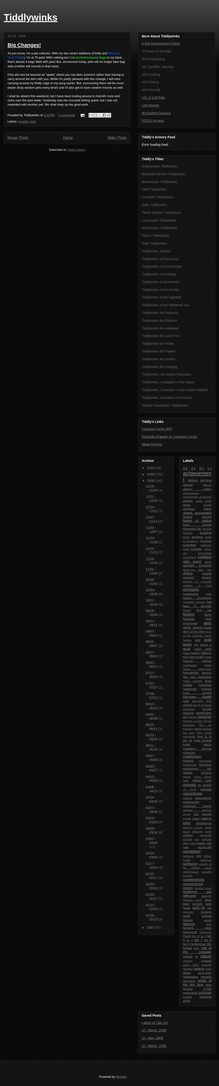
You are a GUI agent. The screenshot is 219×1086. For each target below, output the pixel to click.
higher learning (192, 681)
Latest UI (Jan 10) (155, 1023)
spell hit (198, 908)
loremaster (189, 736)
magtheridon (192, 756)
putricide (206, 839)
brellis (186, 537)
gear (207, 623)
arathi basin (203, 500)
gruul (186, 649)
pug (197, 839)
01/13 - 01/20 (152, 907)
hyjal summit (197, 693)
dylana (188, 573)
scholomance (191, 871)
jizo (185, 717)
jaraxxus (188, 713)
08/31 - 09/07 (152, 644)
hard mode (196, 657)
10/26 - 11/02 (152, 582)
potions (188, 835)
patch (196, 818)
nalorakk (205, 789)
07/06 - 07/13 (152, 696)
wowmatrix (189, 980)
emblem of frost (197, 585)
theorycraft (190, 932)
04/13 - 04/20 (152, 779)
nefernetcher (203, 798)
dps (209, 569)
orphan (187, 818)
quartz (192, 843)
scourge (187, 875)
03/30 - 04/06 (152, 799)
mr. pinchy (204, 785)
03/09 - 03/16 (152, 830)
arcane (207, 504)
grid (196, 644)
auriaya (206, 517)
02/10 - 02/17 (152, 876)
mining (187, 776)
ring (198, 856)
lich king (188, 732)
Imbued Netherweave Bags (87, 57)
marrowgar (205, 760)
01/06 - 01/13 (152, 917)
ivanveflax (189, 709)
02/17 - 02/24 (152, 865)
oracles (206, 814)
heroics (206, 672)
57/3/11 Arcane (153, 121)
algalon (207, 485)
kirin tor (205, 725)
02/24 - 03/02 (152, 855)
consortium (189, 557)
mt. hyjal (189, 789)
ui (196, 956)
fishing (189, 614)
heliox (208, 665)
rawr (186, 847)
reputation (192, 851)
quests (201, 843)
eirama (207, 573)
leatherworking (202, 728)
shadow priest (203, 888)
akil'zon (188, 485)
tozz (196, 948)
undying (187, 960)
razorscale (204, 847)
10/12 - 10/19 (152, 602)
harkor (207, 657)
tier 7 (198, 940)
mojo (186, 780)
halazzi (195, 653)
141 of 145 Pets (153, 97)
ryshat (186, 860)
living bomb (203, 732)
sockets (197, 904)
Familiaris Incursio (194, 602)
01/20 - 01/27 (152, 896)
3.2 (201, 468)
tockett (187, 948)
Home (68, 138)
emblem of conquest (197, 581)
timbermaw (198, 944)
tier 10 (196, 936)
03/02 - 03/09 (152, 841)
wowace (206, 977)
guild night (203, 649)
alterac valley (197, 489)
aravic (187, 505)
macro (207, 744)
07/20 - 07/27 (152, 685)
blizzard (206, 528)
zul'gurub (205, 997)
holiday (187, 685)
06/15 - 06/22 (152, 706)
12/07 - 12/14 (152, 519)
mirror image (202, 776)
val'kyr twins (191, 964)
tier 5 (189, 940)
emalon (206, 577)
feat (209, 602)
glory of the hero (194, 631)
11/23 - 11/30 (152, 540)
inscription (198, 701)
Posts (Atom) (76, 149)
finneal (187, 610)
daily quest (192, 561)
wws (209, 985)
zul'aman (204, 993)
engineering (191, 594)
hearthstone (190, 665)
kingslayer (189, 725)
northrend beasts (197, 806)
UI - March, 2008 (154, 1046)
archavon (189, 509)
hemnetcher (191, 672)
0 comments (66, 115)
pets (33, 121)
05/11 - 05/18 (152, 747)
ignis (186, 701)
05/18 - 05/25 (152, 737)
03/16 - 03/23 (152, 820)
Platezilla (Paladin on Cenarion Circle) (169, 437)
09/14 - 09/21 (152, 623)
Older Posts (117, 138)
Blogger (121, 1076)
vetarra (199, 969)
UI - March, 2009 (154, 1030)
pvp (185, 843)
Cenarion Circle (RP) (157, 429)
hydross (206, 689)
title (209, 944)
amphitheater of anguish (197, 496)
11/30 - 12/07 (152, 530)
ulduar (205, 956)
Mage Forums (152, 444)
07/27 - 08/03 (152, 675)
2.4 (185, 468)
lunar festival (202, 740)
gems (187, 627)
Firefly (97, 53)
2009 (151, 474)
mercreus (205, 764)
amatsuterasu (191, 493)
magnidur (189, 752)
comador (196, 549)
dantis (207, 561)
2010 (151, 468)
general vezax (201, 627)
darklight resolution (197, 565)
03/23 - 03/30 (152, 810)
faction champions (197, 598)
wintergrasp (204, 972)
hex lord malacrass (197, 677)
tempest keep (197, 928)
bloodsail (205, 533)
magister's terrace (197, 748)
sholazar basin (192, 900)
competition (204, 553)
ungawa (206, 961)
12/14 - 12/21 (152, 509)
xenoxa (188, 989)
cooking (204, 557)
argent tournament (197, 513)
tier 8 (207, 940)
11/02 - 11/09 (152, 571)
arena (207, 509)
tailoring (189, 924)
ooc (196, 814)
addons (193, 480)
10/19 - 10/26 (152, 592)
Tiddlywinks (30, 17)
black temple (197, 525)
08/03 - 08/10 (152, 665)
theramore (205, 932)
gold (197, 640)
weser (187, 973)
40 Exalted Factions (156, 113)
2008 (151, 481)
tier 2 (203, 936)
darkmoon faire (193, 569)
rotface (207, 856)
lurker (187, 744)
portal (208, 831)
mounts (23, 121)
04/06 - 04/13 (152, 789)
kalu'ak (193, 717)
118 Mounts (150, 105)
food (208, 619)
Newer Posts (18, 138)
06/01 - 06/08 (152, 716)
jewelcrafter (203, 713)
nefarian (187, 798)
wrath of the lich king (197, 983)
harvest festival (197, 661)
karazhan (204, 717)
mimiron (206, 772)
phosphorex (203, 823)
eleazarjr (188, 577)
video (208, 968)
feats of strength (197, 606)
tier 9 (186, 944)
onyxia (187, 814)
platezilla (197, 831)
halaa (186, 653)
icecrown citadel (197, 697)
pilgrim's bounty (193, 827)
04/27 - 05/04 (152, 758)
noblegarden (191, 802)
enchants (191, 589)
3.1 (193, 468)
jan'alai (206, 709)
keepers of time (192, 721)
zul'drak (187, 996)
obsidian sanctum (197, 810)
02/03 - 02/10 (152, 886)
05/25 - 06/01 (152, 727)
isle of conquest (202, 705)
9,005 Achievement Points (161, 43)
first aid (204, 610)
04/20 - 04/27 (152, 768)
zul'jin (186, 1001)
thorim (187, 936)
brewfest (197, 537)
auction (188, 517)
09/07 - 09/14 (152, 633)
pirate (208, 827)
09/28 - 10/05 (152, 613)
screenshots (193, 879)
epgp (208, 594)
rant (208, 843)
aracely (188, 501)
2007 (151, 927)
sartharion (190, 864)
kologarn (188, 728)
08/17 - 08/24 (152, 654)
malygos (188, 760)
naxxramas (192, 793)
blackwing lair (192, 529)
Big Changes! (24, 45)
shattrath (206, 896)
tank (209, 924)
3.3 (209, 468)
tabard (207, 920)
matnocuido (190, 764)
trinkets (188, 956)
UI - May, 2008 (152, 1038)
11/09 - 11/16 (152, 561)
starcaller (188, 912)
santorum (205, 860)
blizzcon (187, 532)
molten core (202, 780)
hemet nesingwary (197, 669)
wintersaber (190, 977)
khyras (207, 721)
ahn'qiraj (205, 480)
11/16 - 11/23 (152, 551)
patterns (206, 818)
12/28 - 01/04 (152, 488)
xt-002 (207, 989)
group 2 (205, 644)
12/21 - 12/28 (152, 499)
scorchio (206, 871)
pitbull (186, 831)
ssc (209, 908)
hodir (208, 681)
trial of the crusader (197, 950)
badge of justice (197, 521)
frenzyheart (190, 623)
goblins (187, 640)
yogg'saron (190, 993)
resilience (188, 856)
